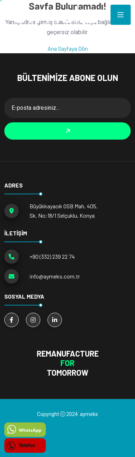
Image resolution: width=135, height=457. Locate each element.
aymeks (89, 414)
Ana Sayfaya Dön (68, 48)
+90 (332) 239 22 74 (52, 256)
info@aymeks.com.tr (55, 276)
